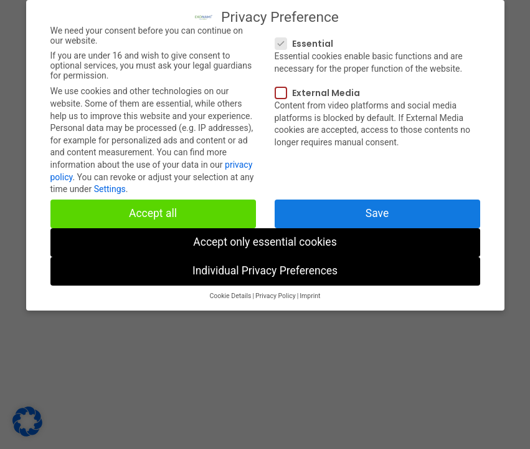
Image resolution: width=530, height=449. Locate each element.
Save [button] (377, 208)
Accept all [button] (153, 208)
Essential (308, 38)
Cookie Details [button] (230, 291)
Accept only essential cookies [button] (264, 237)
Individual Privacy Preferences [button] (265, 265)
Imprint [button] (310, 291)
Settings (110, 184)
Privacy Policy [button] (275, 291)
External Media (321, 88)
